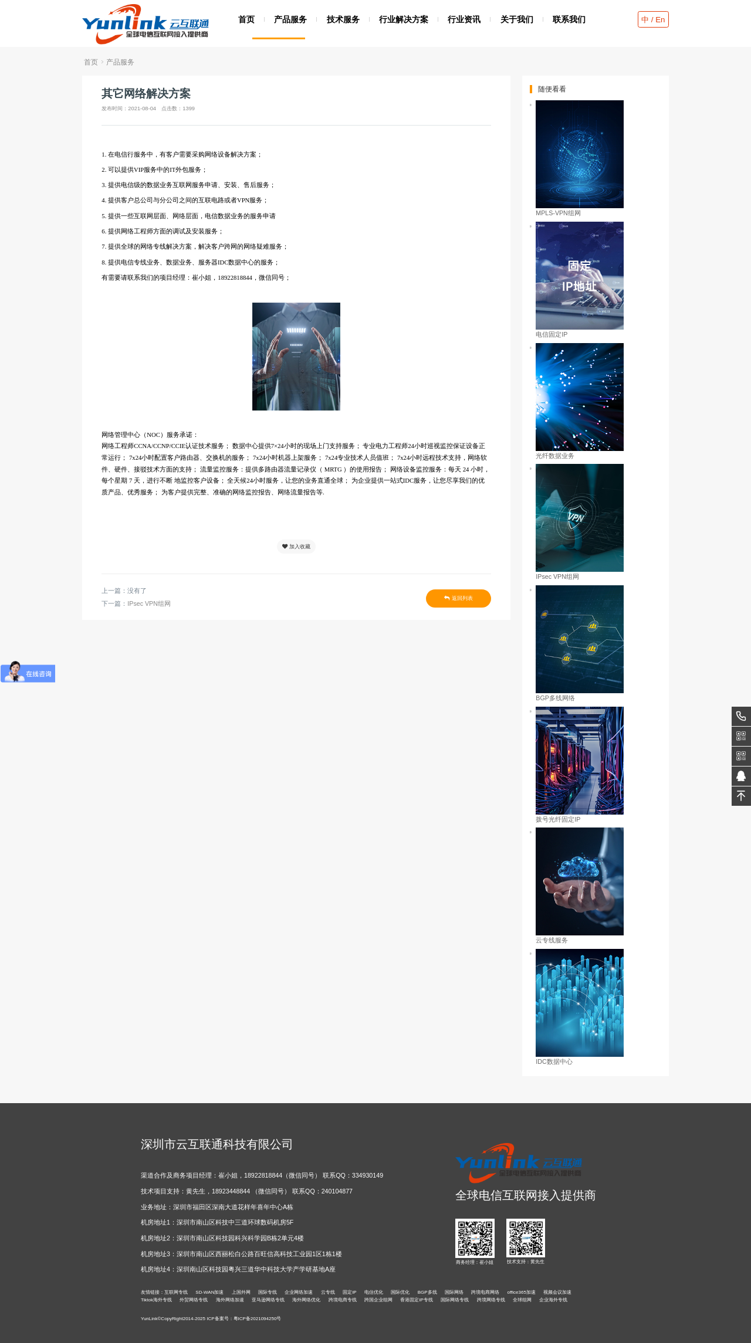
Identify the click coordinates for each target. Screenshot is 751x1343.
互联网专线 (176, 1292)
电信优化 (373, 1292)
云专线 (328, 1292)
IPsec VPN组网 (149, 603)
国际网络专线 (455, 1300)
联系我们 (569, 19)
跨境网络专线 (491, 1300)
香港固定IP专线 (416, 1300)
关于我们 (516, 19)
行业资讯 (464, 19)
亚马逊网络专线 (268, 1300)
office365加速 (522, 1292)
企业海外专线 (553, 1300)
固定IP (350, 1292)
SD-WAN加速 (209, 1292)
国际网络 (454, 1292)
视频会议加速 (557, 1292)
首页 (246, 19)
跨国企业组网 (378, 1300)
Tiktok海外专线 (156, 1300)
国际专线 (267, 1292)
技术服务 (343, 19)
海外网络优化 (306, 1300)
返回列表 (458, 598)
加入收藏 (296, 547)
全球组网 (522, 1300)
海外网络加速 (230, 1300)
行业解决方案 (403, 19)
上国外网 (241, 1292)
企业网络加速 (299, 1292)
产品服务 (290, 19)
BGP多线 (427, 1292)
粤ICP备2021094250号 (258, 1318)
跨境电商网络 (485, 1292)
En (660, 19)
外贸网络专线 (194, 1300)
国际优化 (400, 1292)
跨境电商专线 (343, 1300)
